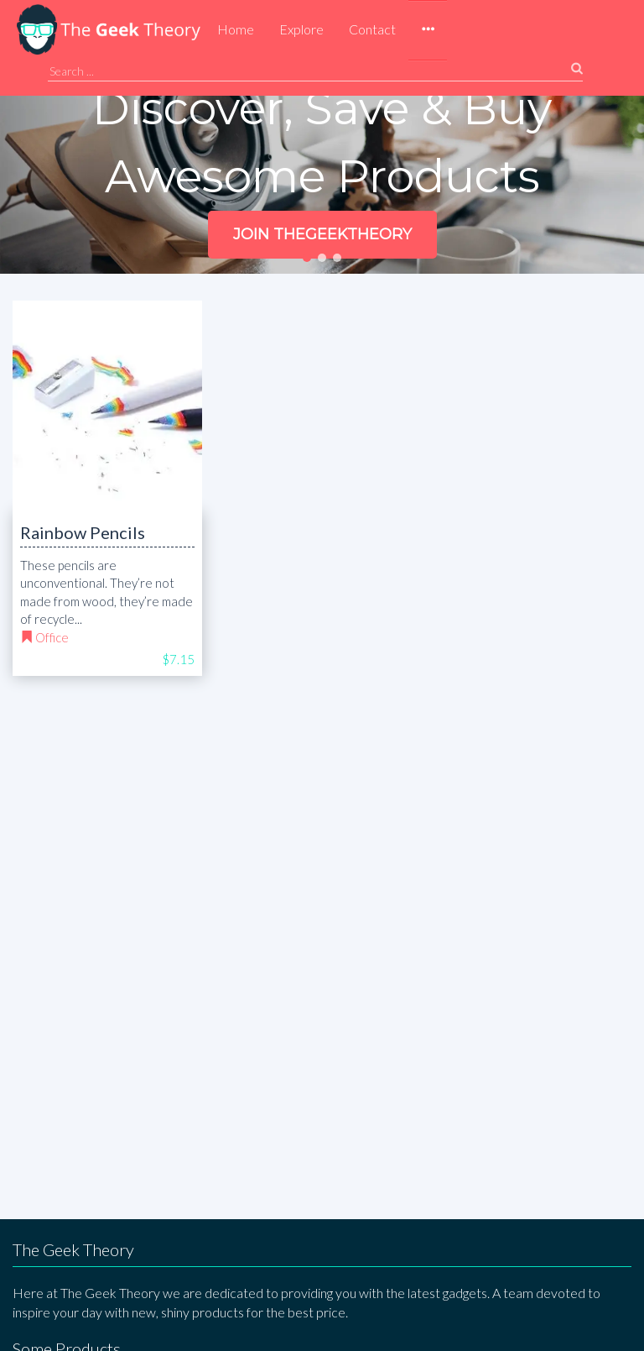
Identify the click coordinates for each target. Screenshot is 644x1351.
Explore (301, 29)
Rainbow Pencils (82, 532)
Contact (372, 29)
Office (52, 637)
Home (235, 29)
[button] (427, 30)
